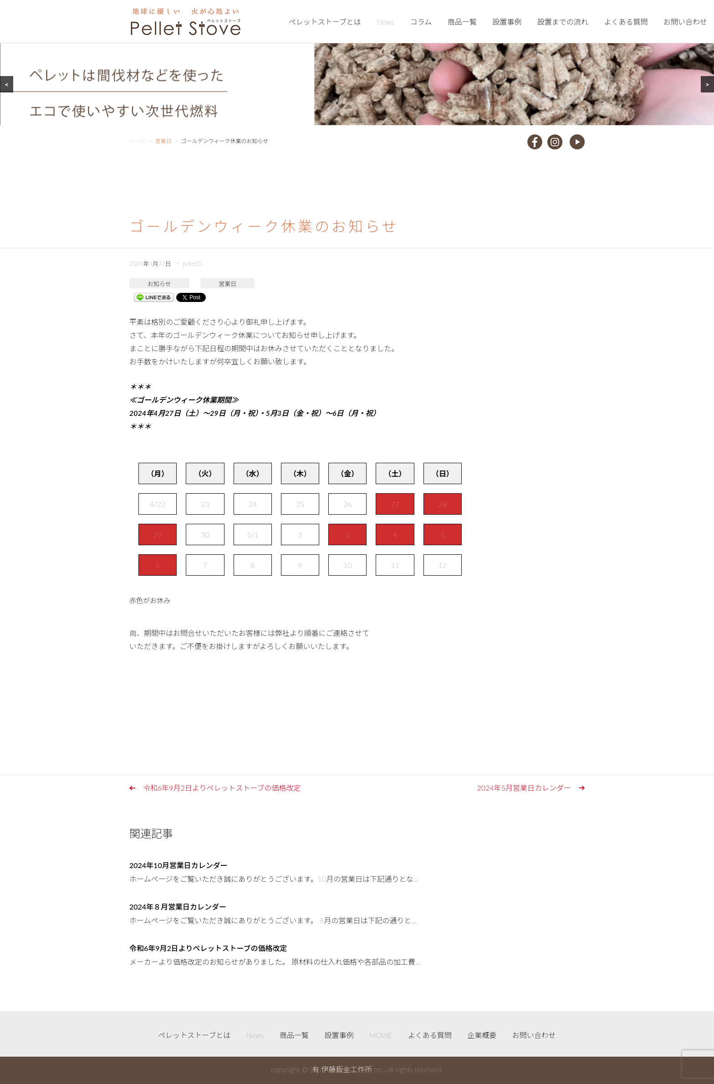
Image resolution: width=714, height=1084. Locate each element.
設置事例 (506, 21)
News (385, 21)
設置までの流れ (562, 21)
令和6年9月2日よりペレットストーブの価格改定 (222, 787)
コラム (421, 21)
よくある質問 (626, 21)
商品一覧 (462, 21)
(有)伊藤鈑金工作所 (341, 1069)
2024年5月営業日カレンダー (524, 787)
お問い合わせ (685, 21)
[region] (357, 62)
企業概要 (481, 1035)
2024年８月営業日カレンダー (177, 906)
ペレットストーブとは (325, 21)
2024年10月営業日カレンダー (178, 865)
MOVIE (380, 1035)
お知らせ (159, 283)
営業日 (227, 283)
